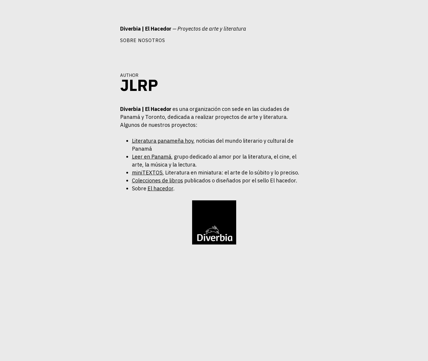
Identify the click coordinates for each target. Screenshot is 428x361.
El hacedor (160, 188)
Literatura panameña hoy (162, 140)
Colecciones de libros (157, 180)
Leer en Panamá (151, 156)
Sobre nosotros (142, 40)
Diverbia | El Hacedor (145, 28)
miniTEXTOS (147, 172)
